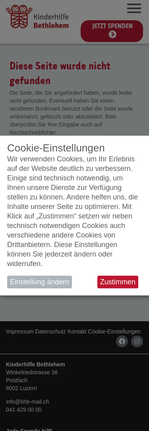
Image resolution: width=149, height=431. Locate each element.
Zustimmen (117, 282)
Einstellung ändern (39, 282)
